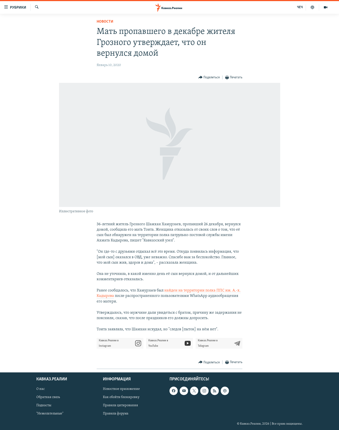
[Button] (209, 77)
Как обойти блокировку (121, 397)
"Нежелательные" (49, 414)
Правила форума (115, 414)
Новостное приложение (121, 389)
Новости (105, 22)
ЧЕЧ (300, 7)
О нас (40, 389)
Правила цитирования (120, 405)
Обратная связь (48, 397)
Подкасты (43, 405)
